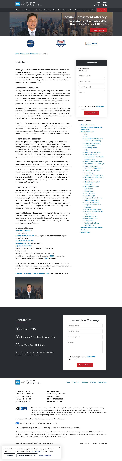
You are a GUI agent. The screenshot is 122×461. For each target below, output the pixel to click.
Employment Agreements (93, 161)
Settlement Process (74, 10)
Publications (62, 10)
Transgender (89, 221)
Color (86, 150)
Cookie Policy (40, 423)
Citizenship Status (91, 148)
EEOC (52, 256)
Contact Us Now (98, 30)
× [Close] (59, 447)
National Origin (90, 196)
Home (18, 10)
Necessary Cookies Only (27, 455)
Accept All (9, 455)
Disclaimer (85, 382)
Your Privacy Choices (24, 423)
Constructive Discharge (92, 152)
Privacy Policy (76, 382)
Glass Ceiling (89, 173)
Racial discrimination (24, 241)
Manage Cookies (52, 423)
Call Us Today (101, 2)
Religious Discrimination (93, 205)
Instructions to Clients (89, 10)
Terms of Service (70, 428)
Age (86, 136)
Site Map (93, 382)
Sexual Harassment (23, 230)
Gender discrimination (24, 236)
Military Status (90, 193)
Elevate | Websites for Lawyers (93, 443)
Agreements (85, 232)
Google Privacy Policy (53, 428)
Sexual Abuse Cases (50, 10)
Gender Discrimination (92, 170)
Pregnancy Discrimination (93, 198)
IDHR (47, 258)
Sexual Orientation (91, 218)
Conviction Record (91, 155)
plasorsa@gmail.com (23, 401)
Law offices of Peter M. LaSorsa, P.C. (40, 443)
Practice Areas (38, 10)
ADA (86, 134)
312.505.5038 (99, 5)
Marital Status (89, 191)
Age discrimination (23, 246)
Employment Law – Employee (95, 164)
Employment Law (35, 53)
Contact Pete (101, 10)
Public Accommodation (92, 200)
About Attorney (27, 10)
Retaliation (88, 207)
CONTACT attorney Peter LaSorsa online (32, 273)
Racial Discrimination (92, 202)
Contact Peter (102, 382)
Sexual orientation (23, 243)
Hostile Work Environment (94, 175)
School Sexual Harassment (93, 209)
